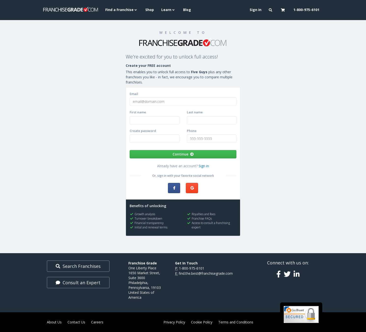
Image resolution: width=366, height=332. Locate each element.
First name (138, 112)
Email (134, 94)
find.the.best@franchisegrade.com (206, 273)
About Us (54, 322)
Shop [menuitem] (149, 9)
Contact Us (76, 322)
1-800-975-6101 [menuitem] (306, 9)
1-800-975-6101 (191, 268)
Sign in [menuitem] (255, 9)
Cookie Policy (201, 322)
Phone (192, 131)
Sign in (204, 166)
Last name (195, 112)
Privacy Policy (174, 322)
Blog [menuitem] (187, 9)
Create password (143, 131)
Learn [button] (168, 9)
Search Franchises (78, 266)
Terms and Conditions (235, 322)
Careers (97, 322)
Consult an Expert (78, 282)
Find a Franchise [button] (121, 9)
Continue (183, 154)
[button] (271, 10)
